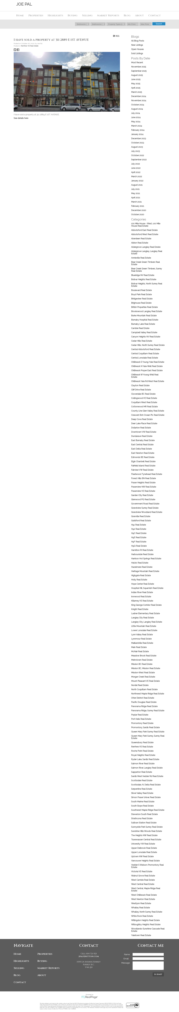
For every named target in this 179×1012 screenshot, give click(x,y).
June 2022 (135, 168)
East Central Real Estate (142, 444)
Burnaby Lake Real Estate (143, 324)
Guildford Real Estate (141, 520)
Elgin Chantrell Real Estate (143, 461)
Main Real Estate (139, 647)
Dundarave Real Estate (141, 436)
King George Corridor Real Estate (146, 605)
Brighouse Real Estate (141, 303)
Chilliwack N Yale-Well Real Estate (146, 366)
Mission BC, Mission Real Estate (145, 668)
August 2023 (137, 147)
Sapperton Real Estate (141, 772)
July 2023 (135, 151)
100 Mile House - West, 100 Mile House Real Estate (145, 224)
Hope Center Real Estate (142, 584)
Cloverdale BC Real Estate (143, 394)
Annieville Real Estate (141, 258)
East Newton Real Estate (142, 453)
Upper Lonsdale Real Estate (144, 852)
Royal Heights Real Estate (143, 755)
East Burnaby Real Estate (143, 440)
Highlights (55, 15)
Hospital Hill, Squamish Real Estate (147, 588)
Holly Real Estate (139, 580)
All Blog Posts (137, 41)
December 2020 (138, 210)
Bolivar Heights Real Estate (143, 279)
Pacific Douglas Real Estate (143, 702)
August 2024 (137, 109)
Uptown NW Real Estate (142, 856)
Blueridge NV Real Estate (142, 275)
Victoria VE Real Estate (141, 871)
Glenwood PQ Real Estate (143, 499)
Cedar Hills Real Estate (141, 341)
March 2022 (136, 176)
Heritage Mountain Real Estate (145, 571)
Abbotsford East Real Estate (144, 230)
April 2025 (135, 88)
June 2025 (135, 79)
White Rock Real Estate (142, 916)
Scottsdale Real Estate (141, 780)
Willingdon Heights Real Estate (145, 920)
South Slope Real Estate (142, 806)
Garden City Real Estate (142, 495)
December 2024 (138, 96)
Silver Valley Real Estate (142, 793)
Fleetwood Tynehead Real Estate (146, 474)
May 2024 (135, 121)
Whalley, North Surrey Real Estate (146, 912)
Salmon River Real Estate (142, 763)
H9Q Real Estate (139, 546)
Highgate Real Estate (141, 575)
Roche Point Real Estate (142, 751)
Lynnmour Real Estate (141, 639)
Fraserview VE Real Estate (143, 491)
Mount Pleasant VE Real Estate (145, 681)
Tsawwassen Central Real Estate (146, 839)
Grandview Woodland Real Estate (146, 512)
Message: (125, 963)
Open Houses (137, 49)
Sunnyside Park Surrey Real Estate (146, 827)
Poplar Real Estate (139, 715)
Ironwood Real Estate (141, 596)
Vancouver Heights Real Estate (145, 861)
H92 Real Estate (138, 529)
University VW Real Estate (143, 844)
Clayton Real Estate (140, 385)
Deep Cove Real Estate (142, 419)
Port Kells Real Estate (141, 719)
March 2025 (136, 92)
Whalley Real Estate (140, 907)
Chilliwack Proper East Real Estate (146, 370)
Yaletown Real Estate (141, 935)
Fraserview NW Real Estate (143, 487)
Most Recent (137, 62)
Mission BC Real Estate (141, 664)
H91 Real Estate (138, 525)
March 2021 (136, 202)
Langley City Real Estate (142, 618)
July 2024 (135, 113)
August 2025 (137, 75)
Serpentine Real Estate (141, 789)
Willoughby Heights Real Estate (145, 924)
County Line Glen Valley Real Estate (147, 411)
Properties (44, 954)
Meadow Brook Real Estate (143, 656)
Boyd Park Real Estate (141, 294)
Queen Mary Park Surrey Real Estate (147, 732)
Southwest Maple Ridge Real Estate (147, 810)
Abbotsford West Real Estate (144, 234)
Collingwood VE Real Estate (144, 398)
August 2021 (137, 185)
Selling (19, 968)
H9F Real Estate (138, 542)
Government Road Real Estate (145, 504)
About (41, 975)
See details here (21, 118)
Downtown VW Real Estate (143, 432)
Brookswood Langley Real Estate (146, 311)
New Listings (137, 45)
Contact (154, 15)
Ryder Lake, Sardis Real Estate (145, 759)
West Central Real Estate (142, 884)
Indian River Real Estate (142, 592)
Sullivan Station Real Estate (143, 823)
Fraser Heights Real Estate (143, 482)
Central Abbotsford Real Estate (145, 349)
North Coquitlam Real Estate (144, 689)
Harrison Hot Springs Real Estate (146, 558)
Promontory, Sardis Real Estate (145, 727)
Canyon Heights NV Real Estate (145, 337)
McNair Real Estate (140, 651)
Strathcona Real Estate (141, 818)
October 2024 (137, 105)
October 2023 (137, 143)
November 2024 (138, 100)
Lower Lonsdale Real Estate (144, 630)
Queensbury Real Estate (142, 742)
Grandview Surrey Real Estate (144, 508)
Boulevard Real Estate (141, 290)
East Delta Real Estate (141, 449)
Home (20, 15)
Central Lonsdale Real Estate (144, 358)
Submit (158, 974)
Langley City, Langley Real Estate (146, 622)
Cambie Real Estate (140, 328)
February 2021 (137, 206)
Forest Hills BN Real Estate (143, 478)
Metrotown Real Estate (141, 660)
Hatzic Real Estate (139, 563)
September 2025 (139, 71)
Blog (127, 15)
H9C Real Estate (138, 533)
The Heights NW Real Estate (144, 835)
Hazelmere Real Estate (141, 567)
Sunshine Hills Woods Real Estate (146, 831)
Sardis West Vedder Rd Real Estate (147, 776)
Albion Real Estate (139, 243)
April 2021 (135, 197)
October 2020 (137, 214)
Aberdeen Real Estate (141, 238)
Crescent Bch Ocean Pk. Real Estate (147, 415)
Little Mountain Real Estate (143, 626)
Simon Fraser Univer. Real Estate (145, 797)
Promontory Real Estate (142, 723)
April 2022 (135, 172)
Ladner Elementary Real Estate (145, 613)
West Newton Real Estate (143, 899)
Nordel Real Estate (139, 685)
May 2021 (135, 193)
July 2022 (135, 164)
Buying (42, 961)
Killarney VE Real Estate (142, 601)
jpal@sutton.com (89, 956)
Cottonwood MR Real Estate (144, 406)
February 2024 (137, 130)
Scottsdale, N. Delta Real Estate (145, 785)
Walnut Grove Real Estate (143, 876)
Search (159, 24)
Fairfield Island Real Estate (143, 466)
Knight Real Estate (139, 609)
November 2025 (138, 67)
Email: (126, 958)
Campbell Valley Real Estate (144, 332)
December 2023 (138, 138)
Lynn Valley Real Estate (142, 634)
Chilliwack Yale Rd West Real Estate (147, 381)
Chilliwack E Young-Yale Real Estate (147, 362)
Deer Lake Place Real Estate (144, 423)
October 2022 (137, 155)
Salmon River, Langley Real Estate (146, 768)
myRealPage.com (89, 997)
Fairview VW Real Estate (142, 470)
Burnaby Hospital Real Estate (144, 320)
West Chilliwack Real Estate (144, 895)
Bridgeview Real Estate (141, 299)
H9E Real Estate (138, 537)
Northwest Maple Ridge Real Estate (147, 694)
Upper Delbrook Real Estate (144, 848)
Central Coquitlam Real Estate (145, 353)
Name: (127, 954)
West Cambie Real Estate (143, 880)
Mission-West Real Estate (143, 672)
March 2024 (136, 126)
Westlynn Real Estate (141, 903)
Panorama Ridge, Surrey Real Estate (147, 710)
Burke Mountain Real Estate (144, 315)
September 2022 (139, 159)
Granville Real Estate (140, 516)
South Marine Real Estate (142, 801)
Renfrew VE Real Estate (29, 46)
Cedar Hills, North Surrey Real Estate (147, 345)
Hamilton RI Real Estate (142, 550)
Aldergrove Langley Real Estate (145, 247)
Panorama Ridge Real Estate (144, 706)
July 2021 (135, 189)
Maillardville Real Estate (142, 643)
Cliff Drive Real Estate (141, 390)
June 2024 (136, 117)
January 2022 (137, 181)
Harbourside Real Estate (142, 554)
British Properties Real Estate (144, 307)
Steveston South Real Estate (144, 814)
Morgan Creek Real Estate (143, 677)
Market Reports (108, 15)
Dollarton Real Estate (141, 428)
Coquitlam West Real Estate (144, 402)
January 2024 (137, 134)
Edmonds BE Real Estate (142, 457)
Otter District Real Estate (142, 698)
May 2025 (135, 83)
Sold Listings (137, 53)
